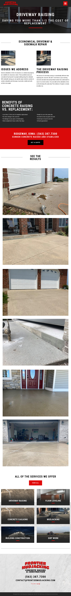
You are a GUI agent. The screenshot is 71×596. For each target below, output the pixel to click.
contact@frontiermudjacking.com (35, 580)
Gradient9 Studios (55, 594)
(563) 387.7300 (35, 576)
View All (35, 483)
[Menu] (65, 3)
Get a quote (35, 142)
